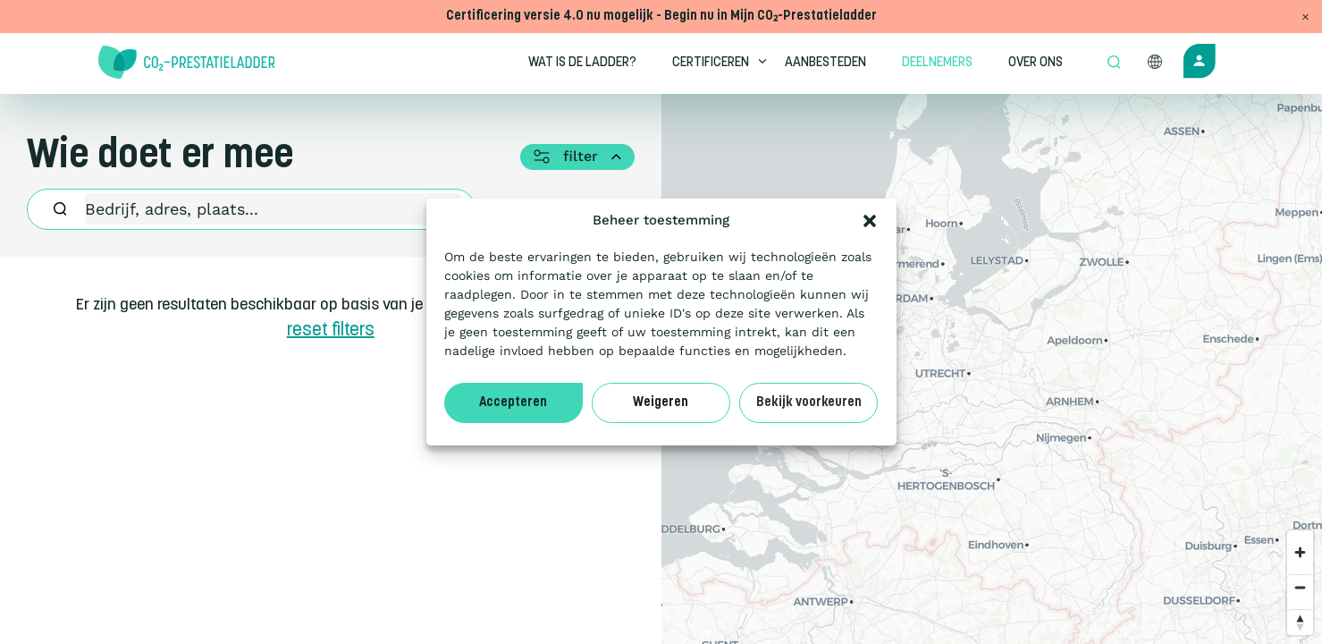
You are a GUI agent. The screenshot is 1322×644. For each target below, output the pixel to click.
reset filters (331, 331)
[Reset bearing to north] (1300, 622)
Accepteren (513, 403)
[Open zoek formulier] (1114, 63)
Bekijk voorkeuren (809, 403)
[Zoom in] (1300, 552)
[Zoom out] (1300, 587)
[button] (870, 221)
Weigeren (660, 403)
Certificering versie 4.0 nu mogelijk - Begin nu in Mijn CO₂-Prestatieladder (661, 16)
